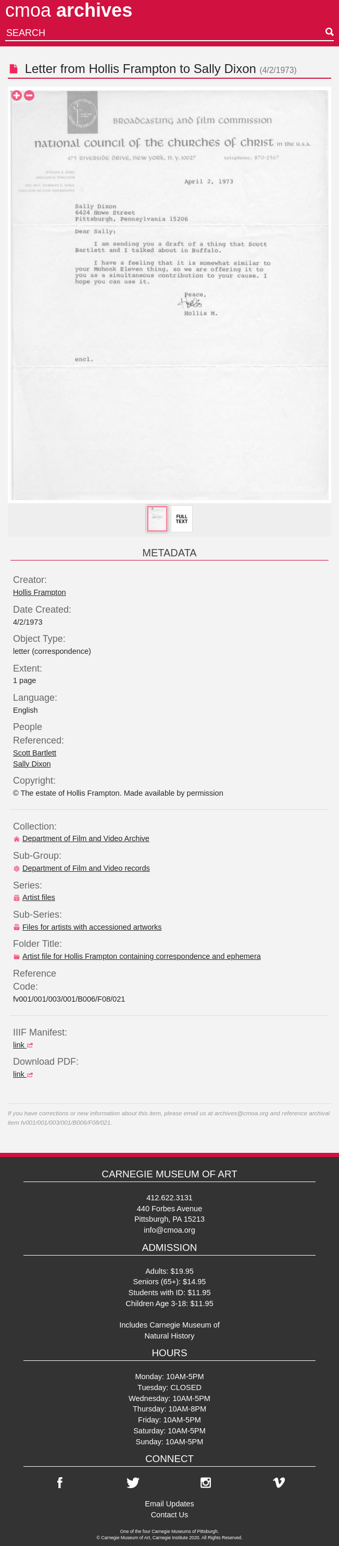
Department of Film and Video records (81, 868)
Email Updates (169, 1504)
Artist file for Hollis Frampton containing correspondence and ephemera (137, 956)
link (24, 1045)
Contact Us (170, 1515)
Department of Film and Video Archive (81, 838)
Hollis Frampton (132, 69)
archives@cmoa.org (241, 1113)
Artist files (34, 897)
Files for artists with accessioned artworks (87, 927)
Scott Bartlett (34, 753)
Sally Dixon (225, 69)
